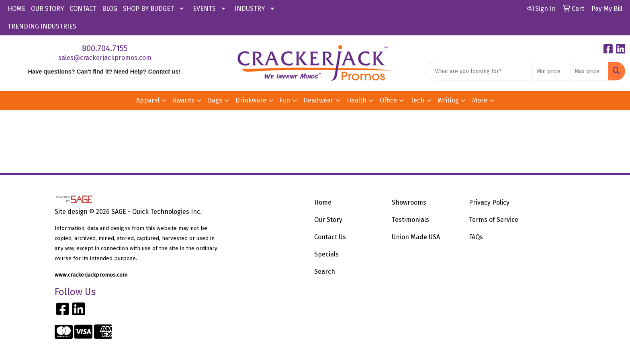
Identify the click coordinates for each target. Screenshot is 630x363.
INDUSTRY (250, 8)
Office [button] (388, 100)
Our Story (328, 220)
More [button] (479, 100)
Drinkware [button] (250, 100)
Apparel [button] (148, 100)
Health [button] (356, 100)
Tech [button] (417, 100)
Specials (326, 254)
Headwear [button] (318, 100)
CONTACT (83, 8)
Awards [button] (183, 100)
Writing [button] (448, 100)
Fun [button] (285, 100)
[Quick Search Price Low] (551, 71)
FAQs (476, 237)
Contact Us (330, 237)
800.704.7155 (105, 48)
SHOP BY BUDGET (148, 8)
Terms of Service (493, 220)
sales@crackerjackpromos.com (104, 58)
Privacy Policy (489, 202)
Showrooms (409, 202)
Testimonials (410, 220)
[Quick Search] (479, 71)
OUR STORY (47, 8)
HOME (16, 8)
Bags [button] (215, 100)
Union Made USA (416, 237)
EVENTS (204, 8)
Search (324, 271)
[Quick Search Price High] (589, 71)
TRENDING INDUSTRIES (42, 26)
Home (322, 202)
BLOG (109, 8)
